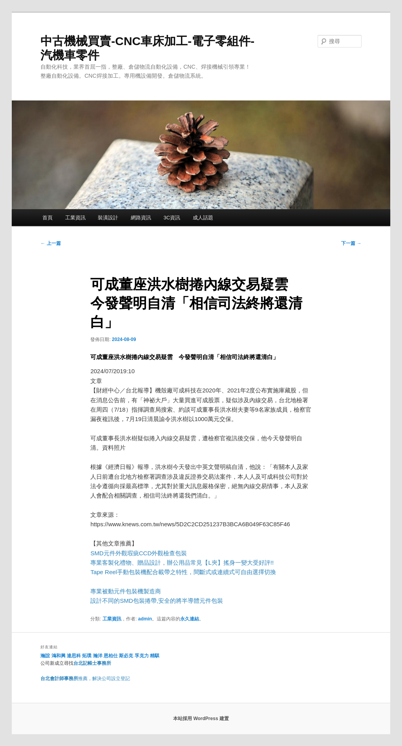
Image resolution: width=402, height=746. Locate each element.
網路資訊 (141, 218)
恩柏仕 (111, 655)
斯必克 (126, 655)
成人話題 (203, 218)
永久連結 (189, 619)
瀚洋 (97, 655)
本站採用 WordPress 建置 (201, 718)
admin (145, 619)
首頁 (47, 218)
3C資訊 (171, 218)
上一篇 (50, 243)
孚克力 (142, 655)
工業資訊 (75, 218)
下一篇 (351, 243)
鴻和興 (58, 655)
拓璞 (86, 655)
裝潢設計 (108, 218)
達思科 (74, 655)
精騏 (155, 655)
